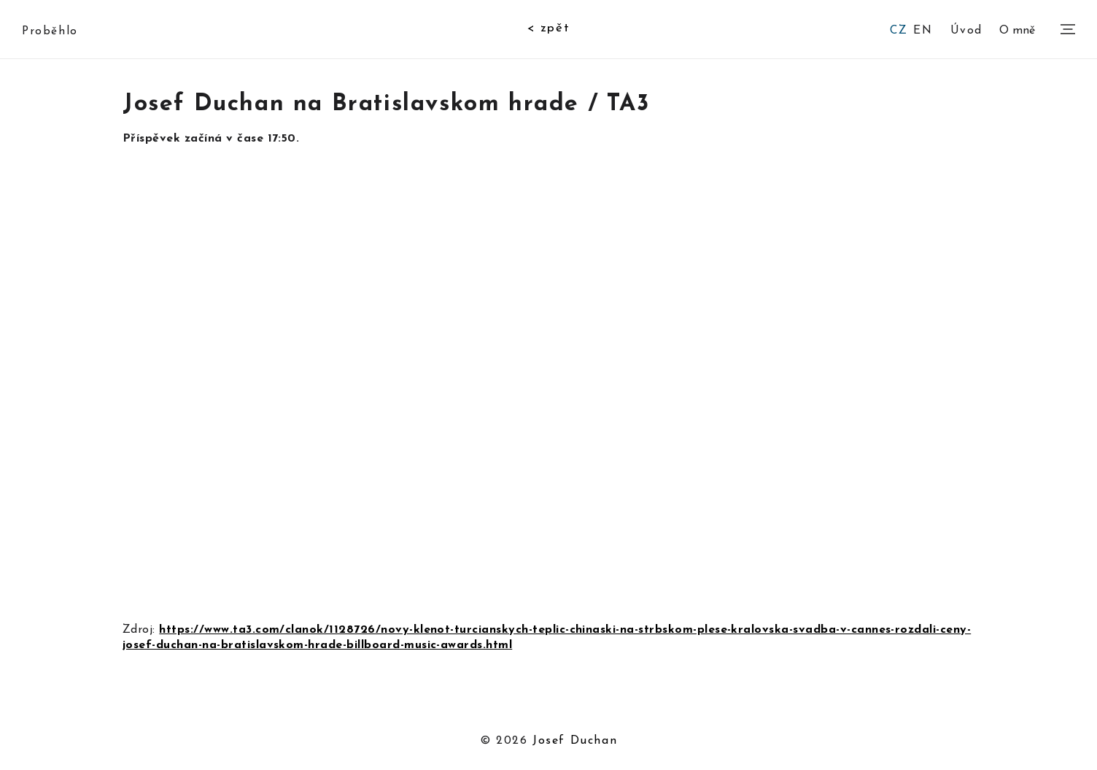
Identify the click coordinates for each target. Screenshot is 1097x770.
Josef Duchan (574, 741)
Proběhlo (50, 31)
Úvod (966, 29)
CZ (898, 30)
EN (922, 30)
